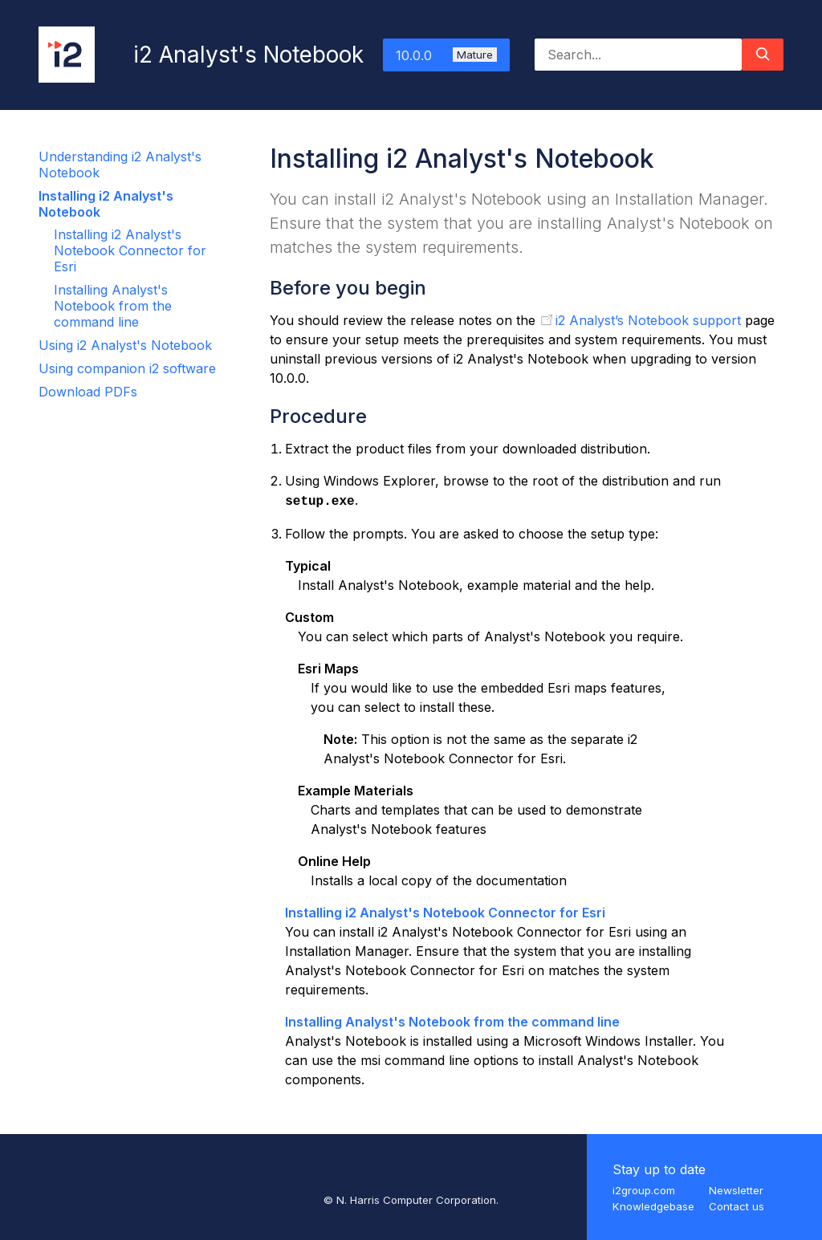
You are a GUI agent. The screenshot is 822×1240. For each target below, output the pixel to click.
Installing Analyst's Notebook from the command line (113, 306)
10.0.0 (446, 55)
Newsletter (736, 1190)
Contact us (736, 1206)
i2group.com (643, 1190)
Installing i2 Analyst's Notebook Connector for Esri (130, 250)
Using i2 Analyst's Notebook (125, 345)
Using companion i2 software (127, 368)
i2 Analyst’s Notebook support (648, 320)
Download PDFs (88, 392)
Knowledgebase (653, 1206)
